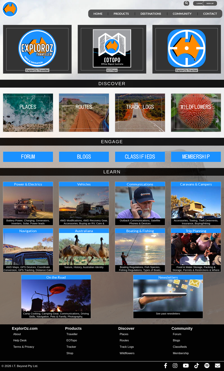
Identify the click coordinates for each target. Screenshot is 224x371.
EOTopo (72, 340)
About (17, 334)
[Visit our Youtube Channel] (185, 366)
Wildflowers (127, 353)
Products (121, 13)
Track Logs (127, 346)
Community (182, 13)
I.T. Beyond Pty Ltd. (25, 366)
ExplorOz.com (25, 328)
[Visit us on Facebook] (165, 366)
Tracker (71, 346)
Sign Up (210, 3)
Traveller (72, 334)
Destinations (150, 13)
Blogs (176, 340)
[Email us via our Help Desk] (217, 366)
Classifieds (180, 346)
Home (97, 13)
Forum (177, 334)
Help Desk (20, 340)
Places (124, 334)
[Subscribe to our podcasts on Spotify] (207, 366)
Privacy (29, 346)
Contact (210, 13)
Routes (124, 340)
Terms (17, 346)
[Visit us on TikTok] (196, 366)
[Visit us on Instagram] (175, 366)
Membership (181, 353)
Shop (70, 353)
